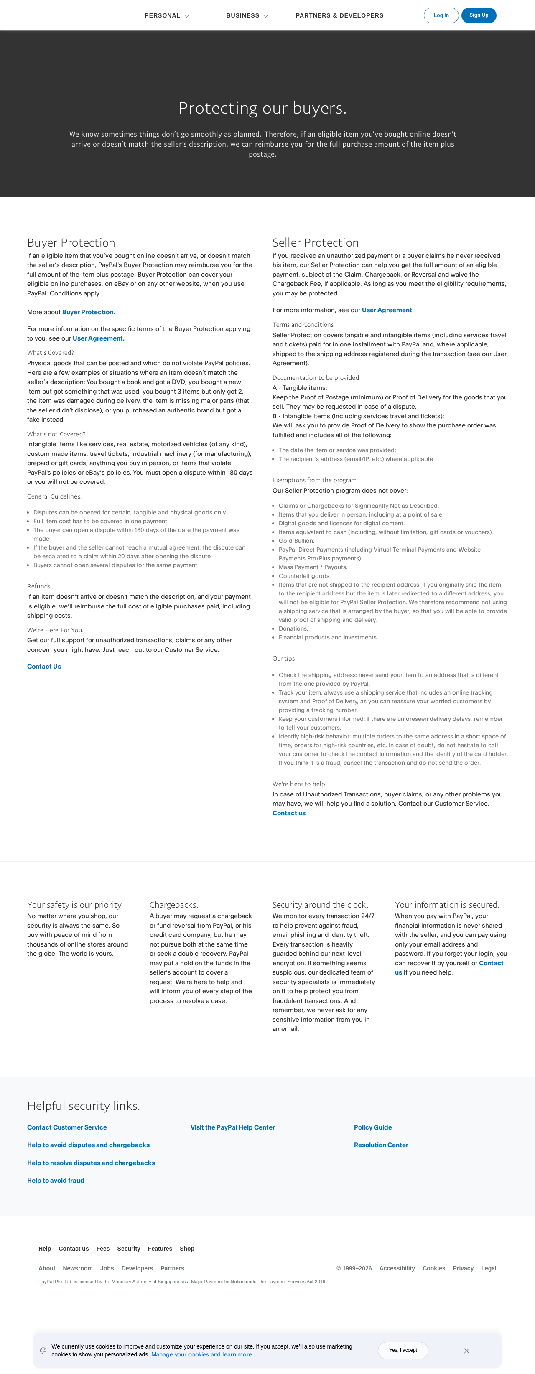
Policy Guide (373, 1127)
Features (160, 1248)
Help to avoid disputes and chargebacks (88, 1145)
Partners (172, 1268)
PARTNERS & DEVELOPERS (340, 15)
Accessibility (397, 1268)
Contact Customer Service (67, 1127)
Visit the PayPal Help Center (233, 1127)
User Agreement (387, 310)
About (46, 1268)
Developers (137, 1268)
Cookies (434, 1268)
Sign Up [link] (478, 15)
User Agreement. (99, 338)
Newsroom (78, 1268)
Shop (187, 1248)
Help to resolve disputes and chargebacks (91, 1163)
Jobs (107, 1268)
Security (128, 1248)
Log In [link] (441, 15)
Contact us (289, 813)
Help (44, 1248)
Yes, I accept (403, 1350)
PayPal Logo (66, 14)
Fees (103, 1248)
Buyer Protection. (88, 312)
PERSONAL (163, 15)
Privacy (463, 1268)
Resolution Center (381, 1145)
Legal (489, 1268)
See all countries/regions (490, 1249)
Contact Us (44, 666)
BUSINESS (243, 15)
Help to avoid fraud (55, 1180)
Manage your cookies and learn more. (202, 1354)
